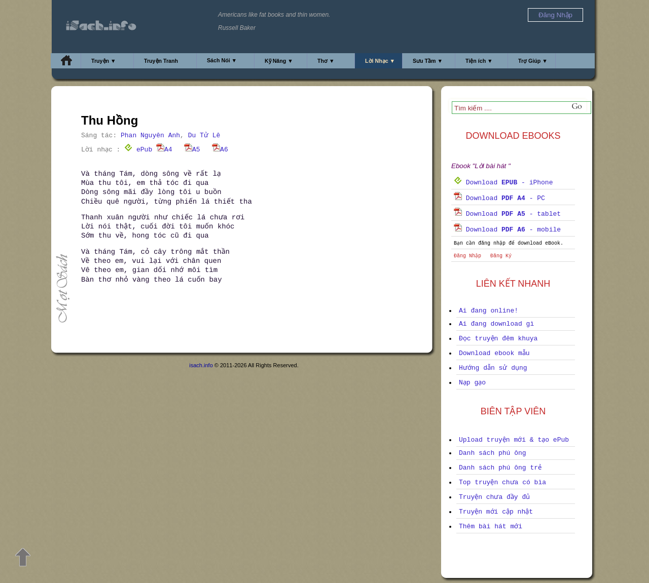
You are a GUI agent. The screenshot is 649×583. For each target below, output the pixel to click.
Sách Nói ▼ (222, 60)
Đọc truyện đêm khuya (498, 338)
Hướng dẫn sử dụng (493, 368)
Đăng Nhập (467, 256)
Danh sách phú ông (492, 453)
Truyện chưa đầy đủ (494, 497)
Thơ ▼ (326, 61)
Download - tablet (507, 214)
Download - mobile (507, 230)
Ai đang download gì (496, 324)
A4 (164, 149)
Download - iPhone (503, 182)
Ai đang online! (488, 311)
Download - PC (499, 198)
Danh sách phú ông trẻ (500, 468)
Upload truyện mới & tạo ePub (514, 440)
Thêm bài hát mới (490, 526)
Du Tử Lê (204, 135)
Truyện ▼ (103, 61)
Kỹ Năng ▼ (279, 61)
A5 (192, 149)
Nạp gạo (472, 382)
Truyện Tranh (161, 61)
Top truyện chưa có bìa (502, 482)
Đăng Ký (501, 256)
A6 (220, 149)
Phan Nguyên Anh (150, 135)
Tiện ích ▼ (479, 61)
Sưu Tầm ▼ (428, 61)
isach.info (200, 365)
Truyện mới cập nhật (496, 512)
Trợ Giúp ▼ (533, 61)
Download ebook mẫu (494, 353)
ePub (138, 149)
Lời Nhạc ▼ (380, 61)
